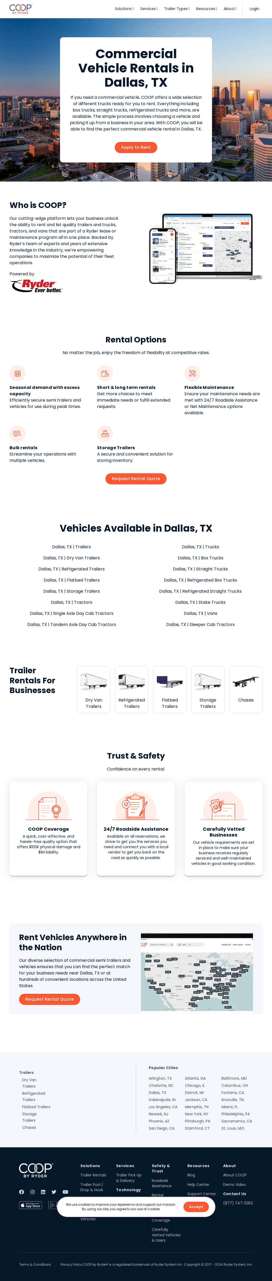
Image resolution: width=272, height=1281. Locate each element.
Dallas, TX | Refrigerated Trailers (71, 569)
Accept (196, 1206)
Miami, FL (230, 1107)
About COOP (235, 1175)
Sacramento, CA (237, 1121)
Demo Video (234, 1184)
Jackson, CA (196, 1099)
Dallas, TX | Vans (200, 613)
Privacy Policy (71, 1264)
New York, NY (196, 1114)
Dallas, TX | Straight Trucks (200, 569)
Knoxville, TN (233, 1099)
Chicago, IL (195, 1085)
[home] (21, 9)
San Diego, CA (161, 1128)
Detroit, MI (194, 1092)
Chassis (29, 1127)
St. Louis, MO (233, 1128)
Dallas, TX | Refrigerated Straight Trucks (200, 591)
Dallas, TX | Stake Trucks (200, 602)
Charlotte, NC (161, 1085)
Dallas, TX (157, 1092)
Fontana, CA (233, 1092)
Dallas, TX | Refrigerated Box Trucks (200, 580)
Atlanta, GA (195, 1078)
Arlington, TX (160, 1078)
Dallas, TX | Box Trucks (200, 558)
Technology (128, 1189)
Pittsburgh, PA (197, 1121)
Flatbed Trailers (36, 1107)
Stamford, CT (197, 1128)
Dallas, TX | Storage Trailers (71, 591)
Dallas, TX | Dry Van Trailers (71, 558)
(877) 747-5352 (238, 1203)
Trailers (26, 1072)
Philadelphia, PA (236, 1114)
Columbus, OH (235, 1085)
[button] (124, 9)
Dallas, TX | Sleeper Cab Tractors (200, 624)
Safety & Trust (161, 1168)
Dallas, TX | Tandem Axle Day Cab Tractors (71, 624)
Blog (191, 1175)
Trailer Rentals (93, 1175)
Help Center (198, 1184)
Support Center (201, 1193)
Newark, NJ (158, 1114)
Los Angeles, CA (163, 1107)
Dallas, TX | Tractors (71, 602)
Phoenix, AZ (159, 1121)
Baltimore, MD (234, 1078)
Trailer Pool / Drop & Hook (91, 1187)
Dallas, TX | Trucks (200, 547)
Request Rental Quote (136, 479)
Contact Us (234, 1193)
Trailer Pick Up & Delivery (128, 1177)
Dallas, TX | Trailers (71, 547)
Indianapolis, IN (162, 1099)
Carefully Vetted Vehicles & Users (166, 1235)
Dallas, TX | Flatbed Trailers (72, 580)
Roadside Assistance (162, 1183)
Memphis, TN (197, 1107)
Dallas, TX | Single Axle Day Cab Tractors (71, 613)
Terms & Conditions (35, 1264)
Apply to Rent (136, 147)
